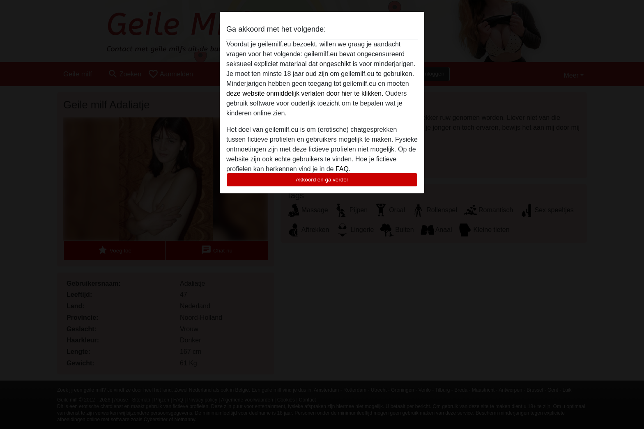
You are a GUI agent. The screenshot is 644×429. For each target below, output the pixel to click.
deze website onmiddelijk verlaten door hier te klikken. (304, 93)
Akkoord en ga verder (322, 180)
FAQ (342, 168)
